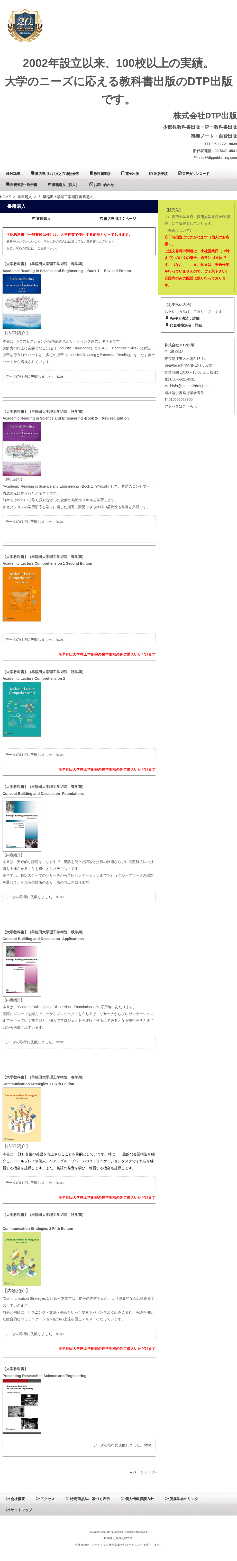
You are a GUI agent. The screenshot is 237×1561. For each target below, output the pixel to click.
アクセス (45, 1499)
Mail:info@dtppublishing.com (188, 386)
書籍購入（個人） (63, 184)
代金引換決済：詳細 (183, 325)
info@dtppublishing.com (215, 157)
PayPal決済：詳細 (182, 318)
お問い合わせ (101, 184)
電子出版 (130, 173)
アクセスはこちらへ (181, 406)
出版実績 (158, 173)
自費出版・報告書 (21, 184)
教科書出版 (100, 173)
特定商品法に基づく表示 (88, 1499)
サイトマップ (19, 1510)
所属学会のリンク (181, 1499)
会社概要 (15, 1499)
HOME (13, 173)
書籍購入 (24, 197)
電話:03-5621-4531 (180, 379)
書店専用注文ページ (117, 219)
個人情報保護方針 (137, 1499)
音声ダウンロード (193, 173)
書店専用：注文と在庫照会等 (55, 173)
